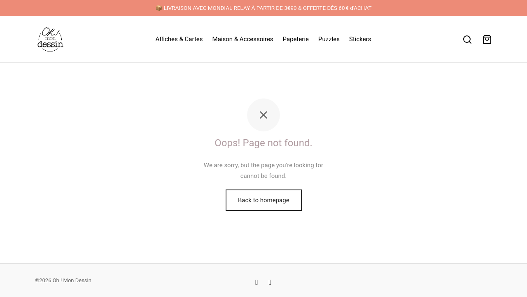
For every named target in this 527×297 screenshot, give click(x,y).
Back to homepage (263, 200)
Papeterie (296, 39)
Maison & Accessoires (242, 39)
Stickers (360, 39)
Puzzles (329, 39)
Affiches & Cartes (179, 39)
